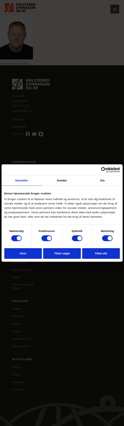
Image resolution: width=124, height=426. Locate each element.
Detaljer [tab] (62, 180)
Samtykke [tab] (21, 180)
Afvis (23, 253)
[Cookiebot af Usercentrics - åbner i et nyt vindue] (104, 170)
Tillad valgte (62, 253)
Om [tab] (102, 180)
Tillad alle (101, 253)
